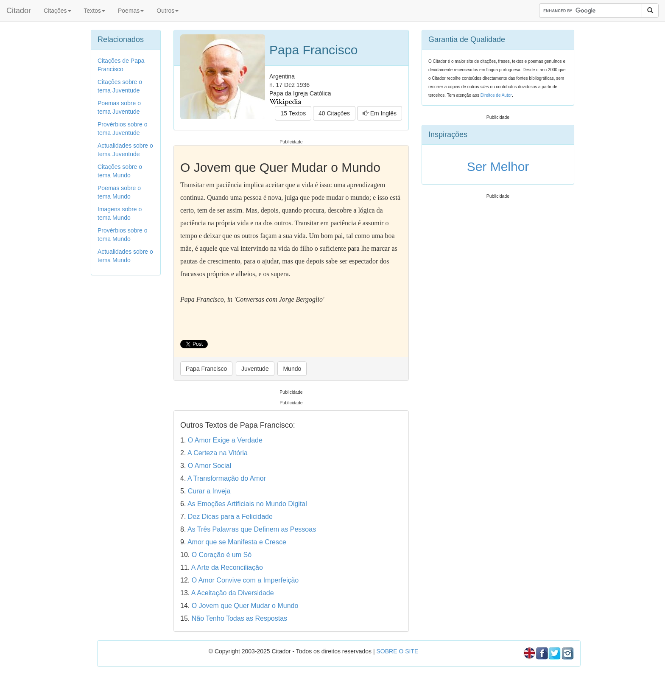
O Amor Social (209, 465)
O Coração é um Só (221, 554)
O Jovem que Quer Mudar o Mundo (245, 605)
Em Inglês (380, 113)
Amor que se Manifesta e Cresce (236, 542)
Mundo (292, 368)
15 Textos (293, 113)
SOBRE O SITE (397, 651)
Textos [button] (94, 10)
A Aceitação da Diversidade (232, 593)
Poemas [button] (131, 10)
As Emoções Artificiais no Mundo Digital (247, 503)
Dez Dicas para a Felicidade (230, 516)
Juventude (255, 368)
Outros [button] (167, 10)
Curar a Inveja (209, 491)
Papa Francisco (206, 368)
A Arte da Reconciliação (227, 567)
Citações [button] (57, 10)
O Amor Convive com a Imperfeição (245, 580)
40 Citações (334, 113)
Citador (18, 10)
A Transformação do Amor (226, 478)
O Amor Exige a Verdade (225, 440)
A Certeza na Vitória (217, 453)
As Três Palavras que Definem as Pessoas (251, 529)
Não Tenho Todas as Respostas (239, 618)
